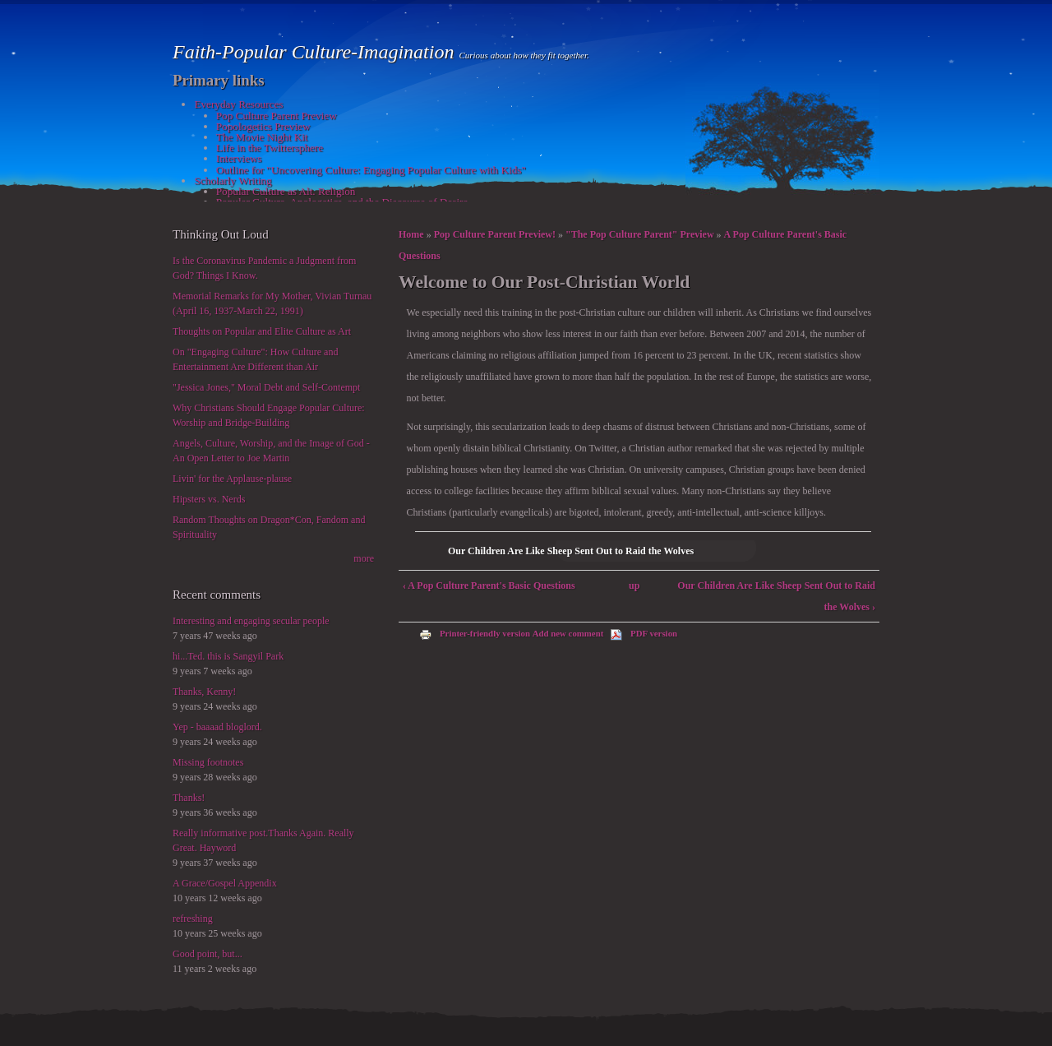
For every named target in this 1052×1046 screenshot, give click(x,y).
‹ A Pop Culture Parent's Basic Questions (489, 585)
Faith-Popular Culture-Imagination (316, 51)
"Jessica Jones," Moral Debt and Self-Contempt (266, 387)
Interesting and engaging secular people (251, 621)
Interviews (239, 158)
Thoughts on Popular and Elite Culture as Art (262, 331)
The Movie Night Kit (262, 137)
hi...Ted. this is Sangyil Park (228, 656)
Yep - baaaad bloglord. (217, 727)
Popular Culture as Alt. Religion (286, 191)
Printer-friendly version (474, 633)
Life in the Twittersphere (269, 147)
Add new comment (568, 633)
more (363, 558)
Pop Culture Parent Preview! (495, 234)
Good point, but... (207, 954)
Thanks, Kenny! (204, 691)
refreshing (193, 918)
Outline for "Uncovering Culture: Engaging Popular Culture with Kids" (371, 170)
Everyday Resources (238, 104)
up (634, 585)
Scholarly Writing (232, 180)
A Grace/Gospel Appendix (225, 883)
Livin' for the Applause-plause (232, 478)
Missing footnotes (208, 762)
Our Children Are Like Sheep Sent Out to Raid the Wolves (571, 551)
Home (411, 234)
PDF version (643, 633)
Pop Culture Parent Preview (276, 115)
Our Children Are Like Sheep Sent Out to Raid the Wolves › (776, 596)
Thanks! (189, 797)
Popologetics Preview (263, 126)
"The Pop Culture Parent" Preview (639, 234)
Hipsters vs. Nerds (209, 499)
